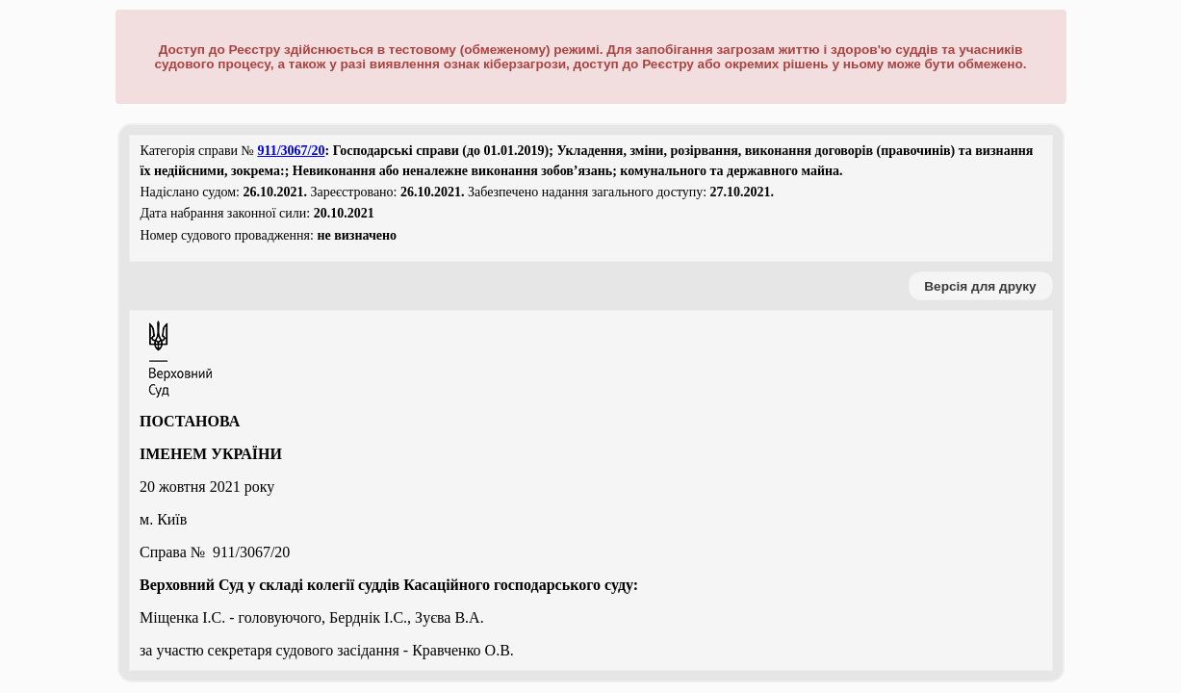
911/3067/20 (290, 150)
